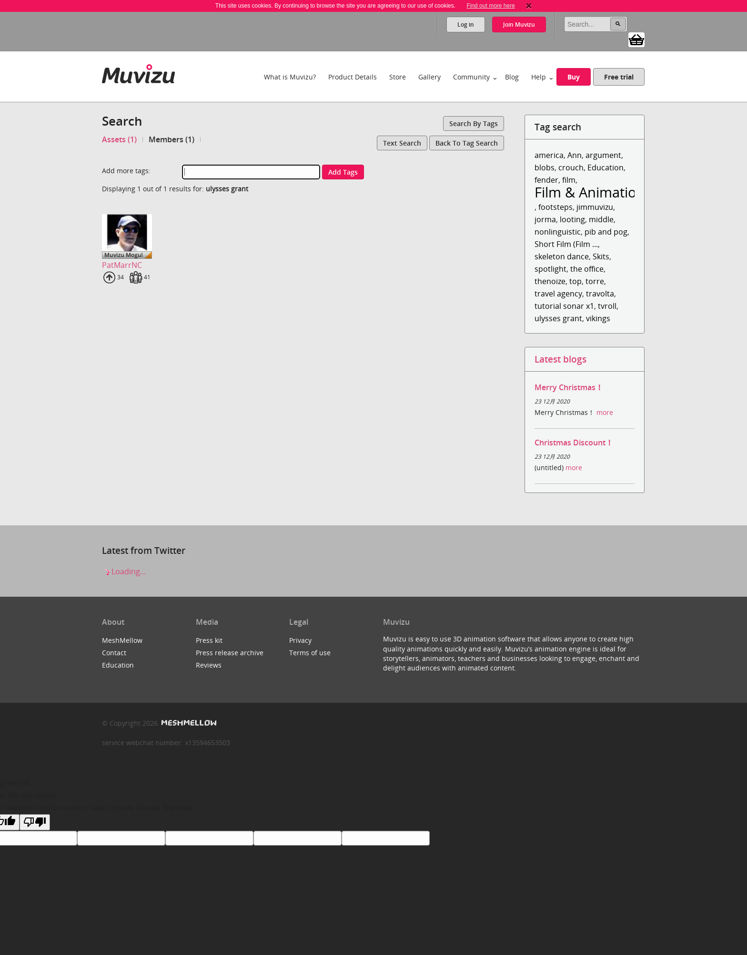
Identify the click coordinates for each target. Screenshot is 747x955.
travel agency (558, 293)
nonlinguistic (558, 231)
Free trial (619, 76)
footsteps (555, 207)
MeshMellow (122, 640)
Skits (601, 256)
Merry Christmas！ (569, 387)
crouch (571, 167)
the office (587, 269)
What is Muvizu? (290, 76)
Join (519, 24)
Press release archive (229, 652)
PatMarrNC (122, 265)
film (568, 180)
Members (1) (171, 139)
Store (397, 76)
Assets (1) (119, 139)
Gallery (429, 76)
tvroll (607, 306)
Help (538, 76)
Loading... (124, 571)
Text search (402, 143)
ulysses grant (558, 318)
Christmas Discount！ (574, 442)
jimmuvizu (594, 207)
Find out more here (490, 5)
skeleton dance (562, 256)
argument (603, 155)
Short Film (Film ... (566, 244)
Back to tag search (466, 143)
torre (594, 281)
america (549, 155)
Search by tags (473, 123)
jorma (545, 219)
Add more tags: (126, 170)
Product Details (352, 76)
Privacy (300, 640)
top (575, 281)
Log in (465, 24)
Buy (573, 76)
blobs (545, 167)
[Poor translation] (35, 822)
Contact (114, 652)
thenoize (550, 281)
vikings (598, 318)
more (604, 412)
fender (546, 180)
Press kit (209, 640)
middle (601, 219)
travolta (600, 293)
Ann (574, 155)
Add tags (343, 172)
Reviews (209, 664)
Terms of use (310, 652)
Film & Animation (590, 192)
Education (605, 167)
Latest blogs (560, 359)
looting (572, 219)
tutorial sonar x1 (564, 306)
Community (471, 76)
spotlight (550, 269)
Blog (512, 76)
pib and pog (606, 231)
